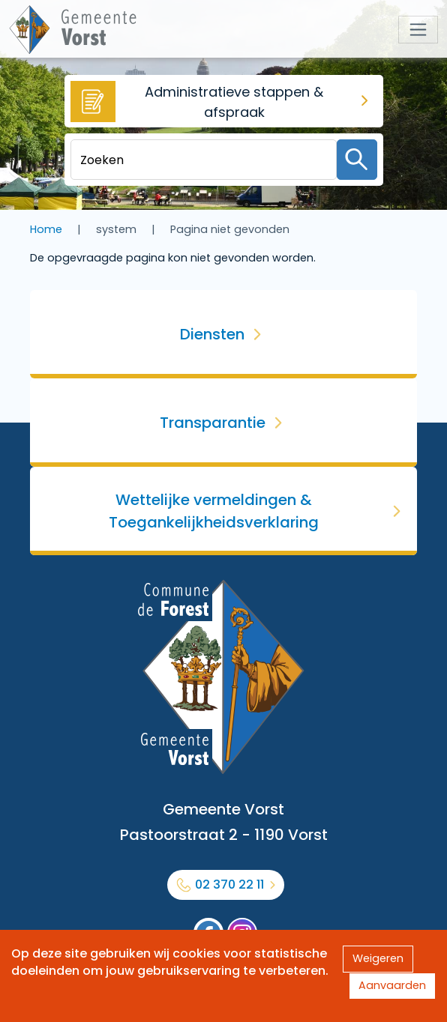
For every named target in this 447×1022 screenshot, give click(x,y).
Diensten (212, 334)
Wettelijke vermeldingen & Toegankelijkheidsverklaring (214, 511)
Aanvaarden (392, 985)
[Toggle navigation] (418, 29)
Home (46, 229)
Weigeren (378, 958)
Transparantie (213, 422)
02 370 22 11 (229, 884)
